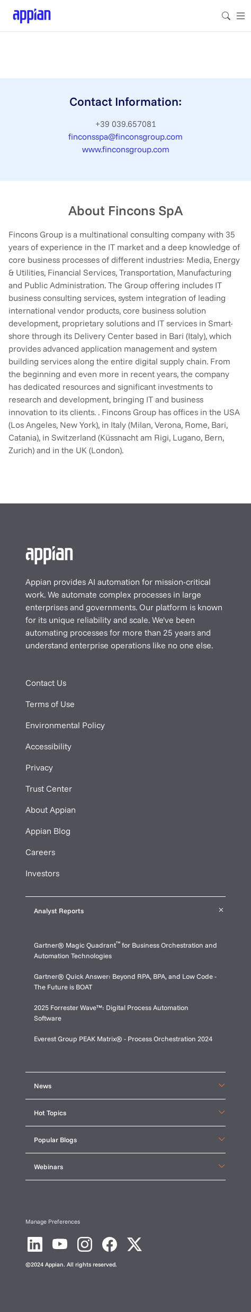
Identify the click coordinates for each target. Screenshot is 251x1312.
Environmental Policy (65, 725)
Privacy (39, 767)
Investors (42, 873)
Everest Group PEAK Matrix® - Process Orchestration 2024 (123, 1038)
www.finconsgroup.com (125, 149)
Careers (40, 852)
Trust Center (48, 788)
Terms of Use (50, 704)
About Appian (50, 809)
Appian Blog (47, 830)
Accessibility (48, 746)
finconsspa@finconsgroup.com (125, 136)
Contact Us (45, 682)
